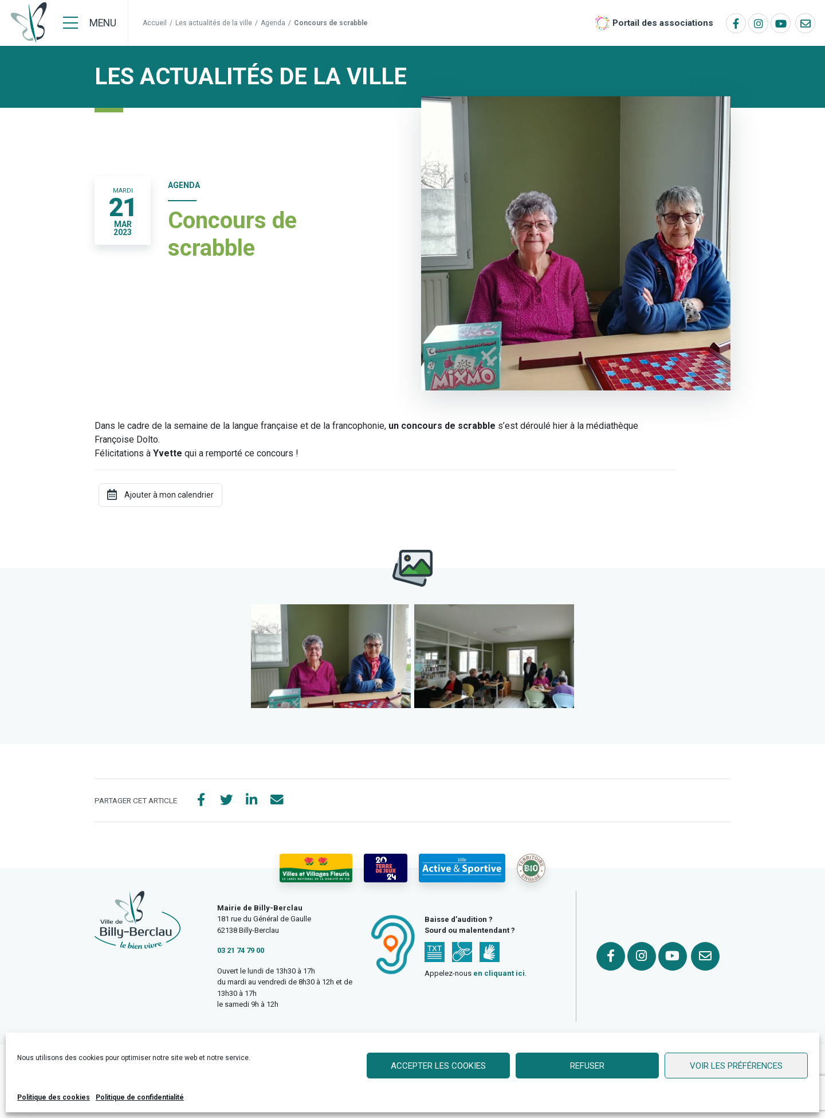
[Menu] (90, 23)
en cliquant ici (499, 975)
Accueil (155, 23)
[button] (331, 656)
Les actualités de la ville (213, 23)
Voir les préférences (736, 1066)
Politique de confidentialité (140, 1097)
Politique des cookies (53, 1097)
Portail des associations (662, 23)
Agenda (273, 23)
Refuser (587, 1066)
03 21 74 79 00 (240, 952)
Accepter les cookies (438, 1066)
